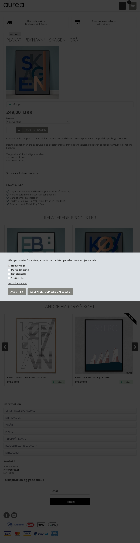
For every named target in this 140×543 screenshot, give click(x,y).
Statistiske (17, 278)
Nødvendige (18, 265)
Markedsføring (20, 269)
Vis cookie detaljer (17, 283)
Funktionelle (18, 273)
